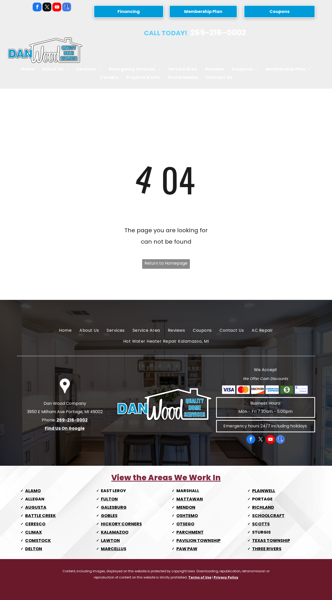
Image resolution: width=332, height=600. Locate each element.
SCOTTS (261, 524)
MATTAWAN (189, 499)
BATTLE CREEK (40, 516)
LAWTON (110, 540)
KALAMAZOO (114, 532)
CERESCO (35, 524)
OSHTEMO (187, 516)
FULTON (109, 499)
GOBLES (109, 516)
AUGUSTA (35, 507)
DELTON (33, 549)
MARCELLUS (113, 549)
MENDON (185, 507)
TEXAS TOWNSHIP (271, 540)
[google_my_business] (66, 8)
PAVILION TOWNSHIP (198, 540)
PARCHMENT (190, 532)
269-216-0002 (218, 32)
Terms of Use (199, 577)
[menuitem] (27, 69)
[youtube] (56, 8)
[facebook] (37, 8)
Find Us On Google (65, 428)
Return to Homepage (166, 263)
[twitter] (47, 8)
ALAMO (33, 491)
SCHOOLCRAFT (268, 516)
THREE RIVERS (266, 549)
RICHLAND (263, 507)
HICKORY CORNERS (121, 524)
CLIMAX (33, 532)
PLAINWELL (263, 491)
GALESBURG (114, 507)
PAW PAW (186, 549)
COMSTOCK (38, 540)
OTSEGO (185, 524)
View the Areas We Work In (166, 477)
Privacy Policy (226, 577)
